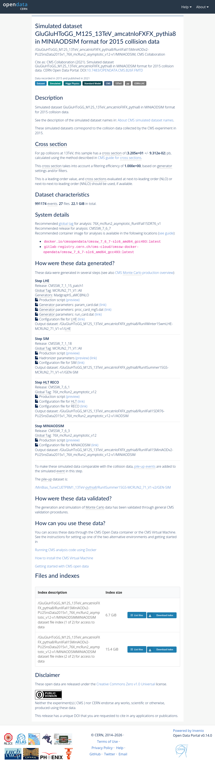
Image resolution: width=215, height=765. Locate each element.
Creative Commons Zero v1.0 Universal (126, 684)
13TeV (118, 83)
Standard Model (92, 83)
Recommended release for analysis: (61, 228)
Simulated (55, 83)
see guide (166, 233)
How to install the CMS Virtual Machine (64, 558)
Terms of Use (107, 741)
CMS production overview (144, 272)
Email (123, 754)
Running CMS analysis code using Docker (66, 550)
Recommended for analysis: (63, 223)
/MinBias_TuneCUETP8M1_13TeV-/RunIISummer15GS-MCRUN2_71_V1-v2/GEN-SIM (103, 487)
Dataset (41, 83)
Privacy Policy (102, 747)
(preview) (73, 300)
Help (119, 747)
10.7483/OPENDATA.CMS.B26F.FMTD (115, 70)
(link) (102, 304)
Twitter (109, 754)
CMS (108, 83)
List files (136, 615)
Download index (160, 615)
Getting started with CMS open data (62, 566)
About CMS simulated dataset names (145, 120)
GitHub (95, 754)
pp (128, 83)
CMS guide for (119, 157)
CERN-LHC (139, 83)
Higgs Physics (72, 83)
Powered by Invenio (188, 730)
